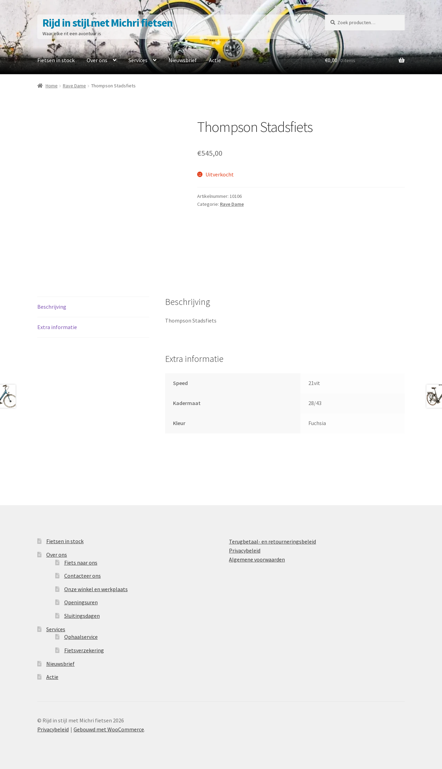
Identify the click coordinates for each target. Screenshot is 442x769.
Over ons (97, 60)
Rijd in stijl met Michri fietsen (107, 23)
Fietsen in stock (56, 60)
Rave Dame (74, 86)
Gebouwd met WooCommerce (109, 729)
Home (52, 86)
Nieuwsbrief (183, 60)
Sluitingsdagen (82, 615)
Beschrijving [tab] (51, 306)
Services (137, 60)
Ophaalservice (81, 636)
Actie (215, 60)
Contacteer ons (82, 575)
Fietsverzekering (84, 650)
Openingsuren (81, 602)
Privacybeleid (244, 550)
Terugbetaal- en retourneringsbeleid (272, 541)
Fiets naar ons (80, 562)
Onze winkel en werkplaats (96, 589)
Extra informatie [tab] (57, 327)
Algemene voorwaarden (257, 559)
